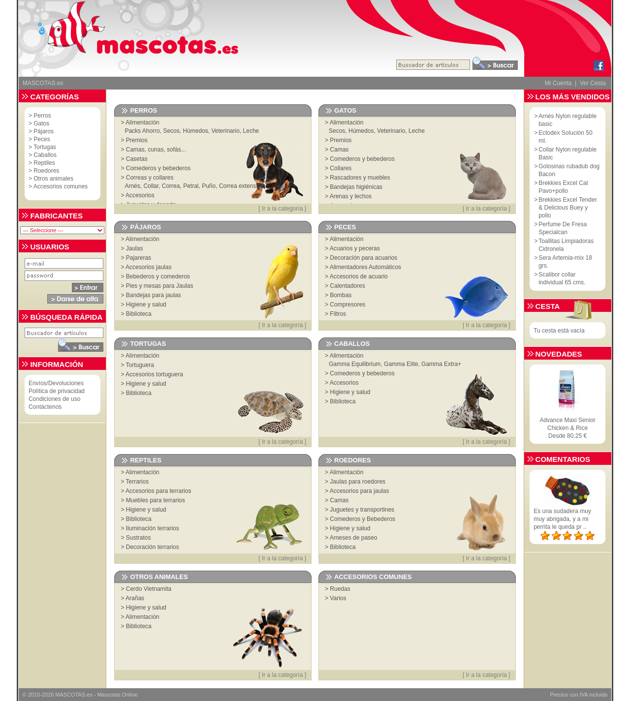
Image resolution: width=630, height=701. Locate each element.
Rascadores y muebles (360, 177)
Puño (209, 186)
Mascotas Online (117, 695)
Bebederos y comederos (158, 276)
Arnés (132, 186)
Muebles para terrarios (155, 500)
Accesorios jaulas (148, 267)
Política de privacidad (57, 391)
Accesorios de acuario (359, 276)
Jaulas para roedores (357, 481)
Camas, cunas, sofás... (156, 149)
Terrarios (137, 481)
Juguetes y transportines (362, 509)
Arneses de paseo (354, 537)
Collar (150, 186)
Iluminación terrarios (152, 528)
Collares (340, 168)
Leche (251, 130)
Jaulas (134, 248)
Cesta (548, 306)
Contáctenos (45, 406)
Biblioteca (139, 313)
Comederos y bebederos (158, 168)
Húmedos (195, 130)
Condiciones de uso (54, 399)
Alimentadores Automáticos (365, 267)
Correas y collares (150, 177)
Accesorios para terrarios (158, 491)
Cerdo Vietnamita (149, 588)
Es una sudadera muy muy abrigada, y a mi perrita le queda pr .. (562, 519)
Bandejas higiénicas (356, 186)
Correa (171, 186)
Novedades (559, 354)
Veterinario (226, 130)
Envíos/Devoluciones (56, 383)
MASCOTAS (70, 695)
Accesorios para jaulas (359, 491)
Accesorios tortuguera (154, 374)
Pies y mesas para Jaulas (159, 285)
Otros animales (53, 178)
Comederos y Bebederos (362, 519)
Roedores (46, 170)
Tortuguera (140, 365)
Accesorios (140, 195)
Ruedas (340, 588)
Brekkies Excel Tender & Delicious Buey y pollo (567, 207)
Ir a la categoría (282, 208)
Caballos (45, 155)
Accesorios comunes (60, 186)
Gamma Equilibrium (354, 364)
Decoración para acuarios (363, 257)
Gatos (41, 123)
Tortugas (44, 147)
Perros (42, 115)
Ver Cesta (593, 83)
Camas (339, 149)
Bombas (340, 295)
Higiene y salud (146, 304)
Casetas (137, 158)
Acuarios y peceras (355, 248)
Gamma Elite (401, 364)
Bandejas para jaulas (153, 295)
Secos (171, 130)
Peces (41, 139)
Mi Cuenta (558, 83)
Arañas (135, 598)
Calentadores (347, 285)
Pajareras (138, 257)
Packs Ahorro (142, 130)
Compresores (347, 304)
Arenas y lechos (351, 196)
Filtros (338, 313)
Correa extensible (242, 186)
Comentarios (563, 459)
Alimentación (142, 122)
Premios (137, 140)
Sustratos (138, 537)
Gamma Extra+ (441, 364)
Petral (190, 186)
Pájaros (43, 131)
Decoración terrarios (152, 547)
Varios (338, 598)
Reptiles (44, 162)
